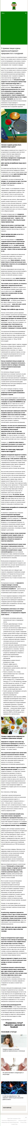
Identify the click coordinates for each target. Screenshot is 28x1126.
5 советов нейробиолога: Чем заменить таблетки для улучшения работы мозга (13, 1097)
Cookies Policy (14, 1124)
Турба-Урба (10, 1118)
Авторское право (22, 1120)
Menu (3, 13)
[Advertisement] (14, 30)
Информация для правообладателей (10, 1122)
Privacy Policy (23, 1122)
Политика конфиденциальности (9, 1120)
